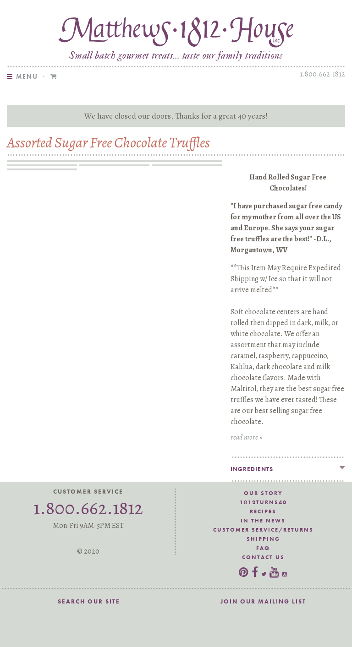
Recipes (263, 511)
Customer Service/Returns (263, 529)
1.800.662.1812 (322, 74)
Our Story (263, 493)
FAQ (263, 548)
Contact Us (263, 557)
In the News (263, 520)
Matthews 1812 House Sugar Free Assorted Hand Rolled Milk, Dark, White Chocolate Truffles (176, 30)
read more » (247, 437)
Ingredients (252, 469)
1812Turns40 (263, 502)
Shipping (263, 539)
